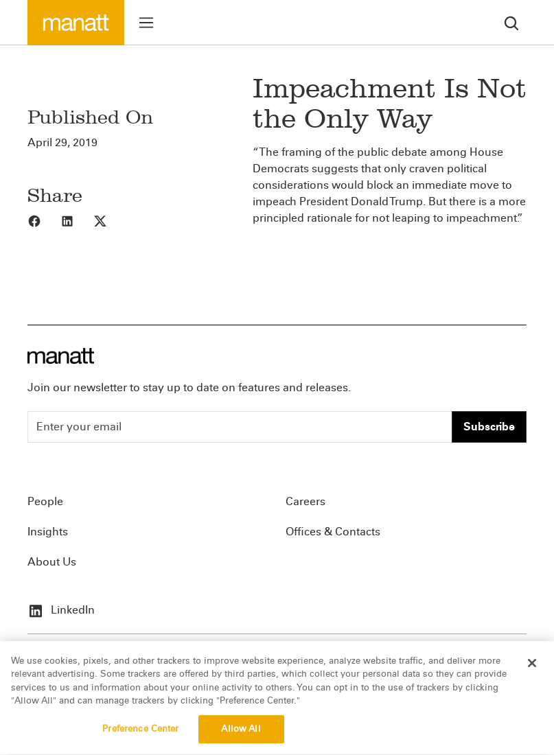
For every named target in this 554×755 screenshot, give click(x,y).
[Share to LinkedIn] (76, 220)
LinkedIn (61, 609)
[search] (511, 22)
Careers (305, 501)
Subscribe (489, 426)
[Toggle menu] (146, 22)
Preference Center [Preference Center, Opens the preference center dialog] (140, 735)
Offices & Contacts (333, 531)
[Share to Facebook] (43, 220)
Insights (47, 531)
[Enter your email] (239, 427)
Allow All (240, 735)
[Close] (532, 670)
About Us (51, 561)
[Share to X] (109, 220)
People (45, 501)
